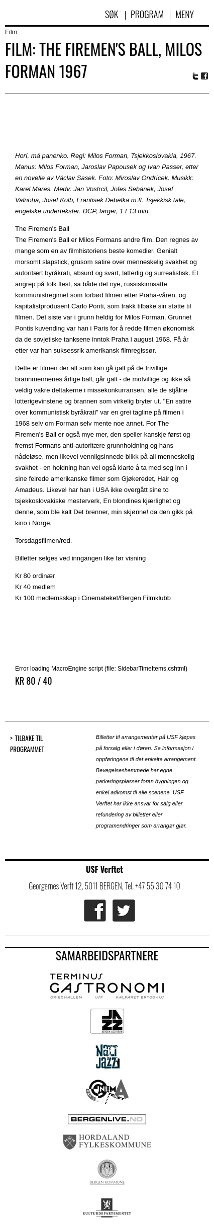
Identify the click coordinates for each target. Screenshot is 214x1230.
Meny (184, 14)
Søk (112, 14)
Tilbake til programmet (27, 743)
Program (147, 14)
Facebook (205, 76)
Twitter (195, 76)
